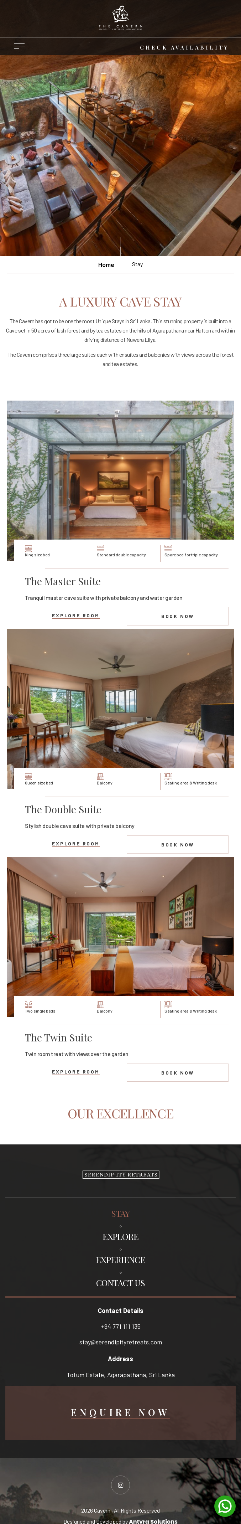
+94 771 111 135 (121, 1326)
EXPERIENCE (120, 1259)
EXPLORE (121, 1236)
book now (177, 616)
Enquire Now (120, 1413)
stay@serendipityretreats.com (120, 1342)
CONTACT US (120, 1282)
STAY (120, 1213)
